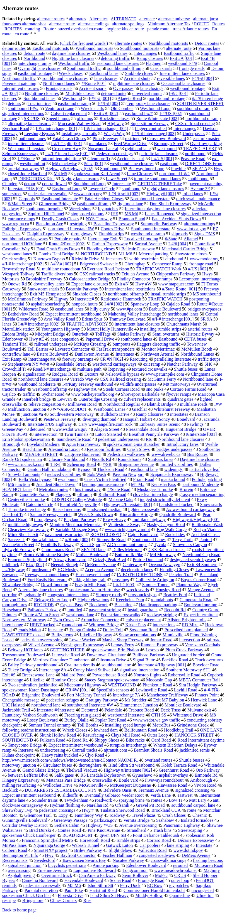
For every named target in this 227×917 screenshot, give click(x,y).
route (191, 810)
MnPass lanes (14, 845)
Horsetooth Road (94, 840)
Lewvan (64, 399)
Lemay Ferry (122, 644)
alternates (77, 18)
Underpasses (194, 133)
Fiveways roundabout (164, 780)
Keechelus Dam (130, 599)
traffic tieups (209, 359)
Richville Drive (85, 258)
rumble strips (128, 840)
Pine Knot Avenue (104, 830)
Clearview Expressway (28, 529)
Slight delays (120, 850)
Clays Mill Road (126, 735)
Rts (149, 439)
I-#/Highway (13, 569)
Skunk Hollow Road (58, 735)
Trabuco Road (141, 710)
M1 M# (137, 484)
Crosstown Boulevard (166, 138)
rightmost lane (130, 203)
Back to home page (19, 910)
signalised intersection (140, 669)
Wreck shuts (80, 208)
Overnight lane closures (39, 68)
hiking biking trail (89, 579)
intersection (189, 639)
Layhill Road (185, 690)
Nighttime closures (42, 93)
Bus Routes (197, 454)
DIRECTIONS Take (36, 178)
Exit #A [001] (182, 58)
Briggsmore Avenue (136, 464)
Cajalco (9, 394)
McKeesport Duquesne (130, 785)
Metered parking (153, 253)
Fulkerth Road (52, 740)
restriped (133, 138)
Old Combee (122, 108)
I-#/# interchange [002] (38, 324)
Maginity (212, 870)
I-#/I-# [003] (124, 584)
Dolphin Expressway (45, 233)
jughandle (32, 594)
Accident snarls (93, 88)
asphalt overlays (173, 775)
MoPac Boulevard (92, 554)
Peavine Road (193, 158)
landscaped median (104, 509)
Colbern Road (14, 850)
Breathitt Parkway (82, 289)
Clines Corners (63, 900)
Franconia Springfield (27, 559)
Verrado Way (81, 379)
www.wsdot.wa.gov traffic (156, 720)
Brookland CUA (165, 810)
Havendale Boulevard (83, 880)
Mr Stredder (135, 700)
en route (22, 33)
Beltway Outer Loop (52, 599)
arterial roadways (23, 168)
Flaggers (63, 494)
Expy (63, 815)
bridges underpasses (174, 449)
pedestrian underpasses (118, 439)
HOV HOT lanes (17, 489)
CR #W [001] (78, 690)
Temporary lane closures (148, 103)
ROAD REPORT (77, 835)
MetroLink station (18, 329)
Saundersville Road (74, 439)
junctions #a (32, 414)
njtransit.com (115, 750)
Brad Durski (40, 830)
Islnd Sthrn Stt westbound (131, 765)
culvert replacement (143, 619)
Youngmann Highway (60, 329)
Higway (61, 299)
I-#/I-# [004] (203, 78)
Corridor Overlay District (25, 825)
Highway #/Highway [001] (197, 519)
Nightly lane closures (80, 178)
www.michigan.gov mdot (127, 529)
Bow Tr (175, 800)
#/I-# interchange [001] (173, 319)
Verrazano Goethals (202, 644)
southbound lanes (136, 339)
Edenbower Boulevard (146, 865)
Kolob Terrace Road (179, 765)
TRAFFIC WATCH (165, 299)
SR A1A (199, 168)
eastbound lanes (69, 309)
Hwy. (218, 168)
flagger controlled (151, 128)
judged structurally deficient (165, 499)
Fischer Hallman (117, 855)
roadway (117, 815)
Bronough (11, 444)
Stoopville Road (111, 539)
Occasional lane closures (183, 83)
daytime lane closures (71, 53)
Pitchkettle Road (157, 685)
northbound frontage (167, 98)
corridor (9, 594)
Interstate (204, 845)
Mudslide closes (80, 93)
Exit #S (9, 675)
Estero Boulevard (52, 354)
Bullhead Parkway (148, 654)
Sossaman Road (143, 629)
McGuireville (91, 785)
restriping (78, 223)
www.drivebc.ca (165, 454)
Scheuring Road (81, 464)
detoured (37, 429)
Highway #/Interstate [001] (128, 504)
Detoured (89, 710)
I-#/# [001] (179, 93)
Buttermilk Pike (129, 554)
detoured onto (113, 93)
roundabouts (162, 599)
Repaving (116, 369)
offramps (85, 118)
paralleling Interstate (172, 359)
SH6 (208, 364)
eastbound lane (144, 469)
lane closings (151, 88)
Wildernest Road (33, 309)
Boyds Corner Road (198, 579)
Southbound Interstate (150, 228)
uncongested (203, 890)
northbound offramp (126, 294)
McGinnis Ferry (162, 379)
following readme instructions (29, 730)
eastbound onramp (74, 103)
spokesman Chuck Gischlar (26, 895)
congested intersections (68, 594)
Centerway (132, 564)
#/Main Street (20, 203)
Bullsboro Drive (114, 414)
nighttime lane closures (133, 83)
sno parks (154, 389)
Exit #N (122, 284)
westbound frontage (188, 88)
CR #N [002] (111, 359)
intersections (164, 624)
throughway (81, 233)
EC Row (155, 885)
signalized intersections (23, 113)
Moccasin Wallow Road (79, 123)
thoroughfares (14, 604)
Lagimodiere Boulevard (94, 870)
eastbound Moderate (200, 484)
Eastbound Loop (66, 188)
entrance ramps (21, 218)
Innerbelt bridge (36, 399)
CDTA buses (195, 339)
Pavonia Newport (128, 474)
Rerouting (139, 359)
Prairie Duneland (148, 559)
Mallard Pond (73, 675)
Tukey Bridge (20, 669)
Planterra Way (188, 584)
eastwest (184, 795)
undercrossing (52, 750)
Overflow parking (206, 143)
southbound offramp (125, 68)
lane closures (105, 78)
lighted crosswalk (143, 509)
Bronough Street (168, 143)
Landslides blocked (176, 504)
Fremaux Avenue (153, 790)
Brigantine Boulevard (40, 695)
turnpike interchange (128, 745)
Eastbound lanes (103, 73)
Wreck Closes (74, 730)
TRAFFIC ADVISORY (87, 324)
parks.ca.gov (105, 820)
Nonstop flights (147, 675)
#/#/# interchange (207, 98)
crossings (120, 579)
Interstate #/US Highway (50, 424)
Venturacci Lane (59, 108)
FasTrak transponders (115, 349)
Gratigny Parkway (102, 700)
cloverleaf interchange (153, 494)
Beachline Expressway (113, 223)
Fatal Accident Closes (104, 198)
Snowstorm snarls (43, 289)
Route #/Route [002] (67, 243)
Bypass (84, 469)
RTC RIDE (44, 604)
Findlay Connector (133, 279)
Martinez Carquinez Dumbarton (61, 659)
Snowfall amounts (24, 474)
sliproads (180, 233)
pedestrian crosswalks (47, 193)
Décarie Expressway (196, 840)
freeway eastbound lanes (47, 574)
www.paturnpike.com (165, 374)
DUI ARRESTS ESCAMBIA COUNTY (61, 790)
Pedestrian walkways (126, 454)
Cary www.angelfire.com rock (106, 424)
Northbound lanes (59, 83)
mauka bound (173, 479)
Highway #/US (99, 825)
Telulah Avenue (135, 274)
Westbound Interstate (26, 148)
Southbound (111, 168)
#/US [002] (198, 268)
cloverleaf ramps (147, 93)
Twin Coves (63, 619)
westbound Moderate (37, 384)
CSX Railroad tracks (166, 549)
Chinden (9, 183)
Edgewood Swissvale (99, 263)
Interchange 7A (126, 695)
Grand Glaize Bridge (41, 770)
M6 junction (19, 484)
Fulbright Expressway (22, 228)
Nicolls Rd (101, 459)
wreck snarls (137, 589)
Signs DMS (204, 233)
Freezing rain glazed (82, 715)
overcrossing (19, 870)
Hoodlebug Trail (178, 730)
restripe (9, 900)
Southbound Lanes (149, 539)
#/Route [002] (77, 539)
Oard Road (161, 740)
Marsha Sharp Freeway (122, 639)
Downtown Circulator (106, 654)
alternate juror (205, 18)
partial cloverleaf (204, 469)
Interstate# (84, 299)
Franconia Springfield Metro (47, 840)
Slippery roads (109, 594)
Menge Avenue (201, 589)
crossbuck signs (142, 594)
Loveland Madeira (43, 444)
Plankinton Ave (49, 223)
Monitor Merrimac (158, 349)
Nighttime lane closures (73, 58)
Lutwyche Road (66, 654)
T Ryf (55, 464)
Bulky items (62, 634)
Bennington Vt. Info (20, 855)
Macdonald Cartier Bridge (185, 248)
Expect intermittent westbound (76, 745)
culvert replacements (142, 399)
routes (156, 800)
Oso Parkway (208, 770)
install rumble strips (168, 294)
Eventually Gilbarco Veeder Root (114, 795)
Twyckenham (76, 800)
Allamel (191, 238)
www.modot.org (204, 258)
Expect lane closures (89, 284)
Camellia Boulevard (39, 880)
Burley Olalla (76, 720)
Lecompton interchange (200, 279)
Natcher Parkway (182, 364)
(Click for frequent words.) (84, 43)
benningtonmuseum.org (103, 484)
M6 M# (131, 213)
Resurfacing (93, 735)
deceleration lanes (137, 569)
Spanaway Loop (145, 304)
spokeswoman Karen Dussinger (30, 690)
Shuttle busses (191, 760)
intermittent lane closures (137, 324)
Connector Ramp (167, 263)
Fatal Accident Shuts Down (176, 218)
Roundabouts (129, 459)
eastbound (169, 163)
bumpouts (121, 344)
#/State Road (118, 489)
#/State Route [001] (179, 289)
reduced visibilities (64, 474)
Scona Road (120, 880)
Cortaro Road (159, 840)
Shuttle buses (186, 369)
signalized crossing (192, 790)
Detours (91, 374)
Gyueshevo (142, 775)
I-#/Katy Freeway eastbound (87, 384)
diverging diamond (99, 419)
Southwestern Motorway (72, 414)
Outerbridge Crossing (97, 399)
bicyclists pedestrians (67, 865)
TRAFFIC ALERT (199, 148)
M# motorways (176, 384)
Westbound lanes (112, 53)
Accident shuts (137, 78)
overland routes (158, 760)
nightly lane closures (165, 188)
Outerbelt (80, 334)
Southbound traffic (84, 68)
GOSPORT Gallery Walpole (77, 499)
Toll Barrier (37, 349)
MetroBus (161, 725)
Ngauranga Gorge (49, 845)
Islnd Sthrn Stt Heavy (109, 895)
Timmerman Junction (139, 705)
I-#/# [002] (114, 304)
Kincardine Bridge (136, 514)
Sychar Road (53, 394)
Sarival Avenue (148, 243)
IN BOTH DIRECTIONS (140, 574)
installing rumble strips (160, 329)
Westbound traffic (74, 63)
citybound (174, 258)
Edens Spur (92, 319)
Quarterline (180, 895)
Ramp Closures (149, 414)
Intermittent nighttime (61, 158)
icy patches (179, 885)
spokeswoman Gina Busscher (133, 444)
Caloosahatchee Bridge (89, 279)
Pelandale (113, 710)
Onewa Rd (17, 284)
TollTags (103, 334)
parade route (158, 28)
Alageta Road (130, 98)
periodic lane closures (158, 153)
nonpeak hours (84, 304)
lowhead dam (106, 730)
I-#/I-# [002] (109, 103)
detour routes (14, 48)
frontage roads (192, 68)
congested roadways (157, 855)
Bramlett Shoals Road (153, 750)
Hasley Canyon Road (166, 524)
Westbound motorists (94, 48)
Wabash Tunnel (85, 845)
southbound (198, 178)
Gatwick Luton (119, 845)
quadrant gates (180, 399)
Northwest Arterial (157, 354)
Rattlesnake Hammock (121, 299)
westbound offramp (49, 389)
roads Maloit (29, 629)
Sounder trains (45, 800)
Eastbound (168, 339)
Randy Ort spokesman (22, 459)
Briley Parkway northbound (32, 664)
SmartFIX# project (50, 850)
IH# (114, 213)
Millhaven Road (82, 404)
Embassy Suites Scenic (159, 424)
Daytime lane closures (199, 459)
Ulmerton (204, 895)
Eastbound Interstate (59, 198)
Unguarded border (188, 654)
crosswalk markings (168, 860)
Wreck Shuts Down (95, 514)
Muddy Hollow (149, 895)
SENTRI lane (93, 549)
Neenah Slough (64, 564)
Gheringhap (135, 263)
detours (14, 103)
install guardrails (143, 609)
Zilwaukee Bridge (18, 584)
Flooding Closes (174, 569)
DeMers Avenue (196, 855)
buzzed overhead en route (80, 28)
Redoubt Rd (175, 609)
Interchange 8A (52, 669)
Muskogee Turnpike (155, 489)
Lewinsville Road (151, 690)
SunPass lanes (160, 459)
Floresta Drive (70, 895)
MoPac (161, 875)
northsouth (41, 569)
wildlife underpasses (138, 384)
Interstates (124, 354)
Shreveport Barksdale (140, 394)
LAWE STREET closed (23, 634)
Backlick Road (175, 659)
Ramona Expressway (159, 644)
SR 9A (206, 319)
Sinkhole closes (139, 73)
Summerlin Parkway (159, 223)
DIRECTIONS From (203, 163)
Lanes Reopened (159, 213)
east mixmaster (206, 138)
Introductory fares (182, 444)
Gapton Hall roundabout (49, 469)
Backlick (10, 790)
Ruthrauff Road (112, 494)
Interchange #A (41, 359)
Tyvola (160, 544)
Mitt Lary (197, 800)
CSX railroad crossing (195, 123)
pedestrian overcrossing (41, 639)
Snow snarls (211, 504)
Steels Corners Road (121, 389)
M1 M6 (125, 253)
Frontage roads (59, 88)
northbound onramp (203, 118)
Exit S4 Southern (202, 564)
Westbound (72, 98)
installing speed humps (125, 725)
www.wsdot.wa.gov (70, 429)
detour (29, 183)
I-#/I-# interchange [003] (154, 133)
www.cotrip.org (88, 193)
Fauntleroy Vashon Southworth (30, 715)
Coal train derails (79, 664)
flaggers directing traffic (158, 344)
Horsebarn (11, 609)
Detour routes (207, 43)
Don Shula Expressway (170, 203)
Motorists (10, 279)
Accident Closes (205, 534)
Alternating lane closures (40, 589)
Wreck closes (71, 73)
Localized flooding (141, 238)
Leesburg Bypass (39, 133)
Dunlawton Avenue (91, 354)
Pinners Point (207, 695)
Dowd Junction (54, 584)
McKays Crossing (90, 344)
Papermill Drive (100, 339)
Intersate (25, 750)
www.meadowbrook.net (175, 870)
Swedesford (44, 860)
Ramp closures (150, 58)
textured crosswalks (149, 369)
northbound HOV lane (22, 243)
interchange (12, 624)
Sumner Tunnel (156, 584)
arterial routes (200, 329)
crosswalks (102, 780)
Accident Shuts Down (55, 484)
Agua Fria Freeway (83, 444)
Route (49, 28)
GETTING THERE (67, 649)
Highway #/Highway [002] (69, 168)
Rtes (87, 900)
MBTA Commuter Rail (199, 680)
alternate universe (174, 18)
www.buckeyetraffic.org (92, 394)
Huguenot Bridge (181, 429)
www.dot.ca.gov (191, 228)
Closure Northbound (67, 459)
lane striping (178, 845)
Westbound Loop (155, 108)
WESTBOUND (122, 685)
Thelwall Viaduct (81, 770)
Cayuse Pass (71, 604)
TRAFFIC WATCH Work (158, 268)
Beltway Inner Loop (146, 168)
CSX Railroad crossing (120, 379)
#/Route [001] (93, 83)
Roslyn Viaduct (207, 529)
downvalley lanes (49, 284)
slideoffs (70, 795)
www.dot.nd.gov (188, 850)
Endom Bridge (15, 334)
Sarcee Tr (16, 539)
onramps (164, 279)
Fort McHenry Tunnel (86, 695)
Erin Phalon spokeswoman (26, 439)
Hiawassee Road (172, 785)
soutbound (131, 188)
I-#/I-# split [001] (66, 143)
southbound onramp (195, 108)
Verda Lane (160, 795)
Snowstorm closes (191, 253)
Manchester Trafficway (167, 695)
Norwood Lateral (103, 148)
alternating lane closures (29, 123)
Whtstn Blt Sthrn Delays (175, 745)
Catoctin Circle (39, 504)
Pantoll (205, 539)
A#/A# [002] (61, 263)
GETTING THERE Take (159, 183)
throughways (45, 519)
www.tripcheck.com (26, 464)
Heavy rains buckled (60, 755)
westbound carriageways (115, 364)
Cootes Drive (112, 228)
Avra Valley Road (59, 319)
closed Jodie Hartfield (27, 173)
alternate (147, 18)
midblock (10, 564)
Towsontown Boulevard (23, 654)
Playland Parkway (80, 519)
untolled (74, 609)
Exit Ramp (11, 359)
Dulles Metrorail (127, 549)
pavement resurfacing (64, 534)
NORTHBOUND (96, 253)
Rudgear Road (65, 374)
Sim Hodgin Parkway (198, 685)
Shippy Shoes (107, 740)
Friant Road (143, 479)
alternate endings (93, 23)
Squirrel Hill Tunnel (46, 213)
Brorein (186, 489)
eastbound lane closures (118, 63)
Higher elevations (93, 599)
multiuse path (89, 369)
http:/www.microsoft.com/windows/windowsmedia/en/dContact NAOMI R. (70, 760)
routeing (32, 28)
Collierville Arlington (155, 579)
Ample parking (106, 865)
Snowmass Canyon (190, 544)
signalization (34, 374)
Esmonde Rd (206, 775)
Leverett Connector (72, 349)
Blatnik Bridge (160, 404)
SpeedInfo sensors (112, 690)
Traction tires (39, 103)
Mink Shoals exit (23, 534)
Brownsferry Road (18, 268)
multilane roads (193, 404)
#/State (171, 238)
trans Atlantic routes (191, 28)
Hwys (207, 274)
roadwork (103, 800)
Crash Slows (138, 449)
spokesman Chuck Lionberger (29, 835)
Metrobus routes (53, 489)
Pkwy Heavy (114, 519)
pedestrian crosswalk (42, 885)
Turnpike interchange (27, 509)
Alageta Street (106, 429)
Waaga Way (114, 133)
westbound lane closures (131, 163)
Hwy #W (143, 284)
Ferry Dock (130, 885)
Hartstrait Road (103, 890)
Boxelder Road (206, 664)
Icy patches (108, 208)
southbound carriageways (25, 238)
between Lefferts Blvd (28, 775)
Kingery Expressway (21, 780)
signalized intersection (201, 213)
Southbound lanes (39, 98)
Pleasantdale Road (142, 429)
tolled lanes (193, 193)
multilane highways (25, 524)
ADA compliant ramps (127, 544)
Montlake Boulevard (183, 705)
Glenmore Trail (38, 815)
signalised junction (24, 865)
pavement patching (205, 183)
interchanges (184, 128)
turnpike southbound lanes (157, 178)
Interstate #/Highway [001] (161, 664)
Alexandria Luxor (64, 449)
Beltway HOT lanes (25, 649)
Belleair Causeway (138, 248)
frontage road (201, 263)
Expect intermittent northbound (73, 314)
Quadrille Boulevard (177, 514)
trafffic (29, 394)
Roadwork (98, 604)
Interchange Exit (102, 238)
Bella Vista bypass (35, 479)
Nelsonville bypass (122, 374)
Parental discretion (41, 890)
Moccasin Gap (159, 680)
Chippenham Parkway (175, 274)
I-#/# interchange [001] (56, 128)
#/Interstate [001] (201, 434)
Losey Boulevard (42, 720)
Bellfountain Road (140, 730)
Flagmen (153, 63)
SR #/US (31, 118)
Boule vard (128, 780)
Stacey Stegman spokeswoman (111, 680)
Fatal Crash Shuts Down (58, 248)
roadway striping (162, 614)
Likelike (37, 680)
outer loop (180, 880)
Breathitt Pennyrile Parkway (154, 434)
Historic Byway (200, 334)
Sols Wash (96, 474)
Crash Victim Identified (105, 479)
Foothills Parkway (57, 544)
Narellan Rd (97, 805)
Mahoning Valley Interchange (134, 314)
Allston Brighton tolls (186, 619)
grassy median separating (201, 494)
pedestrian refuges (62, 700)
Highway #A (85, 389)
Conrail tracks (84, 750)
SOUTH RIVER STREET (200, 103)
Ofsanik (122, 805)
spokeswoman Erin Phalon (115, 649)
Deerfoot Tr (12, 514)
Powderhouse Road (109, 675)
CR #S (180, 875)
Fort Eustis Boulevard (47, 579)
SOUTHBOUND (17, 740)
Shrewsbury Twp (17, 810)
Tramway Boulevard (127, 319)
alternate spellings (128, 23)
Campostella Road (196, 599)
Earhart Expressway (110, 243)
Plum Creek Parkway (184, 649)
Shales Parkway (131, 334)
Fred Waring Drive (130, 143)
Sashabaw (165, 820)
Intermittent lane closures (182, 73)
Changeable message (21, 700)
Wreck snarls (92, 108)
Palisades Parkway (44, 609)
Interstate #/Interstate (56, 710)
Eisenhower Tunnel (93, 574)
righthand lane (138, 148)
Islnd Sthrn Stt (100, 885)
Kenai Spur (90, 544)
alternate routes (50, 18)
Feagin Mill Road (90, 584)
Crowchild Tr (14, 369)
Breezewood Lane (38, 675)
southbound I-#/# (23, 108)
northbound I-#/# (174, 173)
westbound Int (32, 163)
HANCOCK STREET (194, 735)
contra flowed (54, 183)
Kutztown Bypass (49, 258)
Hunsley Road (168, 589)
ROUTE (201, 23)
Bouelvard (186, 419)
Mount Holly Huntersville (110, 329)
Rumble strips (111, 233)
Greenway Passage (70, 820)
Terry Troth (182, 539)
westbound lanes (17, 253)
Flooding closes (100, 248)
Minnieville (173, 634)
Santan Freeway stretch (50, 514)
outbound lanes (32, 138)
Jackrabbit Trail (16, 710)
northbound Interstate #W (71, 228)
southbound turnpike (44, 208)
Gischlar (139, 409)
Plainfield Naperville (78, 504)
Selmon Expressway (20, 153)
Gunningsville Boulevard (24, 820)
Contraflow (205, 243)
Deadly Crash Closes (60, 218)
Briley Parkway (88, 850)
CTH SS (158, 715)
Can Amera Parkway (97, 875)
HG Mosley (67, 569)
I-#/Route (26, 158)
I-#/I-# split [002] (124, 193)
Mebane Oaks (120, 499)
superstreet (11, 193)
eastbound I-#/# (139, 113)
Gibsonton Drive (111, 659)
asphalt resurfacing (48, 304)
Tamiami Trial (15, 344)
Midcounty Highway (82, 685)
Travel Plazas (144, 815)
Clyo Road (94, 755)
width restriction (144, 258)
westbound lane (80, 614)
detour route (34, 53)
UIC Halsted (13, 705)
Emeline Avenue (52, 870)
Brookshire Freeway (44, 279)
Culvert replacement (69, 113)
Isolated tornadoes (197, 820)
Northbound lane (198, 379)
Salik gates (64, 775)
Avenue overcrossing (138, 825)
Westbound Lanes (109, 409)
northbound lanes (183, 314)
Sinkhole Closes (87, 294)
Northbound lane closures (181, 439)
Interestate (121, 183)
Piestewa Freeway (60, 419)
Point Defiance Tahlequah (156, 835)
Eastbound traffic (179, 53)
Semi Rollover (135, 875)
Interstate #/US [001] (26, 188)
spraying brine (131, 800)
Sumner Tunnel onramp (49, 725)
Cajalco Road (178, 304)
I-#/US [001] (162, 158)
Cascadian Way (16, 248)
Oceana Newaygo (164, 564)
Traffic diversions (57, 274)
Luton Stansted (108, 434)
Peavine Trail (181, 574)
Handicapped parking (158, 604)
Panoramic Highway (181, 825)
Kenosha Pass (163, 484)
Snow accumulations (137, 634)
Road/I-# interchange (52, 369)
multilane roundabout (61, 268)
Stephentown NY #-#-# (28, 364)
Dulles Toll (113, 629)
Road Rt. (80, 740)
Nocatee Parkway (128, 860)
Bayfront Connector (78, 855)
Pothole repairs (67, 238)
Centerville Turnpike (26, 499)
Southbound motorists (139, 48)
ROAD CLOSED (106, 534)
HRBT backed (42, 624)
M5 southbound (207, 294)
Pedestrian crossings (114, 153)
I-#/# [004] (178, 243)
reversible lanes (171, 78)
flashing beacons (208, 860)
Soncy (164, 419)
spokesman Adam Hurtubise (94, 589)
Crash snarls (161, 68)
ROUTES (13, 28)
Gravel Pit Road (150, 805)
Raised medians (66, 509)
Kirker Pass (135, 624)
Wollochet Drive (58, 785)
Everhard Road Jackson (108, 268)
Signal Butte (144, 659)
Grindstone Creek (193, 725)
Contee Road (69, 830)
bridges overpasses (204, 309)
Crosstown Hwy (66, 148)
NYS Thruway (99, 218)
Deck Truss (170, 710)
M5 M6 (74, 885)
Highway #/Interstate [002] (128, 770)
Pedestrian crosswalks (120, 614)
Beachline (123, 604)
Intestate (55, 629)
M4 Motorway (163, 554)
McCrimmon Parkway (28, 299)
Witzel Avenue (41, 644)
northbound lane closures (40, 379)
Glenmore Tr (98, 158)
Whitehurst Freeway (172, 409)
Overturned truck (56, 875)
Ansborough (201, 780)
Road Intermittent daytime (200, 740)
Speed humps (58, 118)
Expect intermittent (200, 614)
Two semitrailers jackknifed (32, 685)
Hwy (49, 855)
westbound (167, 148)
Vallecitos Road (153, 850)
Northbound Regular (121, 404)
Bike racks (135, 740)
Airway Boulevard (69, 559)
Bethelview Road (23, 314)
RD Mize (190, 624)
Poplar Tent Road (110, 720)
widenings (173, 469)
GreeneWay (12, 429)
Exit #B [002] (106, 113)
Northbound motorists (168, 43)
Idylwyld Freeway (18, 549)
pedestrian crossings (57, 810)
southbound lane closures (65, 78)
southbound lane (116, 664)
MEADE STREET (41, 454)
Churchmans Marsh (184, 324)
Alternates (98, 18)
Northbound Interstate (150, 198)
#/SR (107, 464)
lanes (6, 324)
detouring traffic (115, 58)
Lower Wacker (82, 639)
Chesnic (199, 815)
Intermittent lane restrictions (130, 289)
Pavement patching (19, 83)
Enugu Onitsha (82, 629)
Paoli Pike (74, 890)
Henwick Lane (204, 700)
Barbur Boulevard (165, 309)
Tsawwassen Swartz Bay (84, 860)
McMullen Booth (196, 349)
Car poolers (149, 845)
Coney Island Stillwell (93, 669)
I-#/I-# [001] (100, 98)
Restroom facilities (103, 449)
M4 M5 (60, 173)
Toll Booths (87, 725)
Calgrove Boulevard (82, 454)
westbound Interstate (125, 715)
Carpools (27, 198)
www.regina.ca (15, 223)
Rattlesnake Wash (207, 524)
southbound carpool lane (193, 805)
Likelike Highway (96, 634)
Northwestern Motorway (24, 619)
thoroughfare (90, 765)
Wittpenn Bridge (104, 624)
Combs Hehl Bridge (56, 253)
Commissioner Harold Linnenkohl (154, 890)
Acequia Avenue (99, 569)
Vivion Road (205, 785)
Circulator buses (57, 765)
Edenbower (12, 339)
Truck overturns (209, 659)
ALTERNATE (123, 18)
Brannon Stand (132, 218)
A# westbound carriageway (190, 509)
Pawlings (195, 424)
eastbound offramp (94, 203)
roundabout (72, 624)
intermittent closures (26, 143)
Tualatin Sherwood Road (122, 810)
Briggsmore (33, 900)
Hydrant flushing (65, 805)
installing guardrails (79, 133)
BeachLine (32, 449)
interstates (179, 414)
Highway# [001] (161, 193)
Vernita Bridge (136, 820)
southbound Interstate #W (90, 705)
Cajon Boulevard (143, 534)
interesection (46, 434)
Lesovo (152, 649)
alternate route (62, 23)
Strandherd (136, 830)
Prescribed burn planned (186, 629)
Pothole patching (207, 479)
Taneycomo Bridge (25, 745)
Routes (218, 23)
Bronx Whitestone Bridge (46, 554)
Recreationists (15, 860)
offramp (85, 494)
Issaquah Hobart (137, 419)
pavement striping (105, 609)
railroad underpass (50, 344)
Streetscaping (190, 830)
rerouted (180, 865)
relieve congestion (44, 404)
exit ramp (151, 364)
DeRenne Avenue (100, 564)
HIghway (115, 123)
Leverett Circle (101, 188)
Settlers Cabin (66, 825)
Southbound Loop (90, 183)
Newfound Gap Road (201, 554)
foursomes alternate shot (24, 23)
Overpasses (123, 88)
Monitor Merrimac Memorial (76, 524)
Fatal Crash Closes (69, 138)
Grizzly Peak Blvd (109, 559)
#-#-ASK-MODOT (70, 409)
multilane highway (149, 519)
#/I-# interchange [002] (23, 263)
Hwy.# (88, 810)
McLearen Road (208, 865)
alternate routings (199, 223)
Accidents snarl (130, 158)
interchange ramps (35, 63)
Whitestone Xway (124, 524)
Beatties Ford (175, 594)
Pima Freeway (105, 138)
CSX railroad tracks (97, 274)
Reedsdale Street (71, 364)
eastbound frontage (35, 73)
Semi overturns (165, 334)
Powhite (178, 168)
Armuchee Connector (100, 619)
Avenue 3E (200, 188)
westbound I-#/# (182, 63)
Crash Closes (174, 815)
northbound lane (45, 705)
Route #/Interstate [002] (157, 118)
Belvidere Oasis (117, 790)
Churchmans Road (58, 549)
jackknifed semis (195, 750)
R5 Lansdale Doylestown (103, 775)
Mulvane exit (199, 710)
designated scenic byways (193, 559)
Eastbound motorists (50, 48)
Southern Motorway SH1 (188, 669)
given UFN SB (113, 835)
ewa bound (68, 479)
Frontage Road (151, 880)
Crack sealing (14, 258)
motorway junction (19, 765)
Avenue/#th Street (18, 544)
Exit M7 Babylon (168, 700)
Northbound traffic (19, 78)
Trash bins (162, 830)
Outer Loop (157, 735)
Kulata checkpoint (18, 755)
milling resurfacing (19, 785)
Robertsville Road (184, 675)
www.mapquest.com (176, 284)
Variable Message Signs (76, 529)
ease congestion (65, 339)
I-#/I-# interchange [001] (67, 153)
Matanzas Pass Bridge (66, 780)
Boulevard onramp (201, 604)
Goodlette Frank (34, 494)
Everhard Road (15, 128)
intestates (114, 258)
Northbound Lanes (197, 354)
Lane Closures (140, 173)
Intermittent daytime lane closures (155, 208)
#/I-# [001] (93, 163)
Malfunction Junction (27, 409)
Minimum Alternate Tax (169, 23)
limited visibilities (176, 464)
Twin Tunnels (76, 434)
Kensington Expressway (82, 644)
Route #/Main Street (41, 614)
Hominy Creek (64, 680)
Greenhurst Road (174, 770)
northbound (195, 153)
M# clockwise (64, 163)
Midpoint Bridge (50, 334)
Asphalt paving (21, 875)
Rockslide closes (114, 118)
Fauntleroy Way (88, 815)
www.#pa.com (129, 309)
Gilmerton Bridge (55, 203)
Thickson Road (110, 469)
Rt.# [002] (35, 564)
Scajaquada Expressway (171, 474)
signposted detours (87, 213)
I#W (218, 404)
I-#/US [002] (171, 113)
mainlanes (98, 143)
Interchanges (145, 53)
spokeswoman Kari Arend (97, 173)
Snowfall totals (45, 539)
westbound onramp (148, 233)
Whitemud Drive (188, 715)
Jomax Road (161, 639)
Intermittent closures (20, 88)
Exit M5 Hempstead (48, 294)
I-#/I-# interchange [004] (106, 128)
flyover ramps (178, 394)
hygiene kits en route (125, 28)
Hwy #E (36, 339)
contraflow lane (16, 354)
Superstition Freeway (149, 123)
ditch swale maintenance (198, 198)
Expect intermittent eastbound (29, 795)
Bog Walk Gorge (172, 529)
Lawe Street (116, 178)
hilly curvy (100, 309)
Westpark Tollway (18, 274)
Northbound (34, 58)
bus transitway (88, 489)
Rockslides (175, 534)
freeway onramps (77, 359)
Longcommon (135, 870)
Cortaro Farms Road (188, 389)
